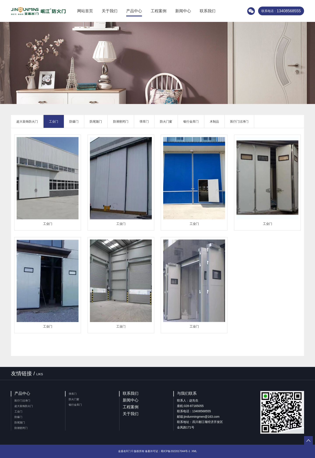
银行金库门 (191, 121)
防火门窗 (166, 121)
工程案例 (158, 11)
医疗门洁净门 (239, 121)
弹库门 (144, 121)
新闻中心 (183, 11)
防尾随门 (96, 121)
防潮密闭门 (120, 121)
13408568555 (281, 11)
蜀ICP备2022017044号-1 (175, 451)
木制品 (214, 121)
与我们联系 (187, 393)
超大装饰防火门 (27, 121)
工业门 (53, 121)
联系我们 (207, 11)
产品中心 (134, 11)
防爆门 (74, 121)
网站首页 (85, 11)
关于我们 (109, 11)
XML (194, 451)
